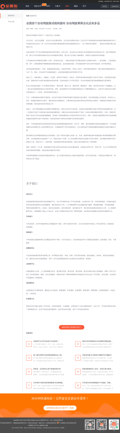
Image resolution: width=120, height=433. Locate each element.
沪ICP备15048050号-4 (6, 423)
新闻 (67, 6)
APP (48, 6)
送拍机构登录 (115, 6)
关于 (84, 6)
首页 (27, 6)
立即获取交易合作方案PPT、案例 (59, 408)
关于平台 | (36, 425)
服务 (47, 425)
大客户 (57, 6)
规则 (76, 6)
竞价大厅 (37, 6)
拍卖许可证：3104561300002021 (48, 423)
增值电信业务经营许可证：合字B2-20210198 (25, 423)
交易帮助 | (31, 425)
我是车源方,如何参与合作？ (71, 327)
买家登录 (104, 6)
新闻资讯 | (42, 425)
